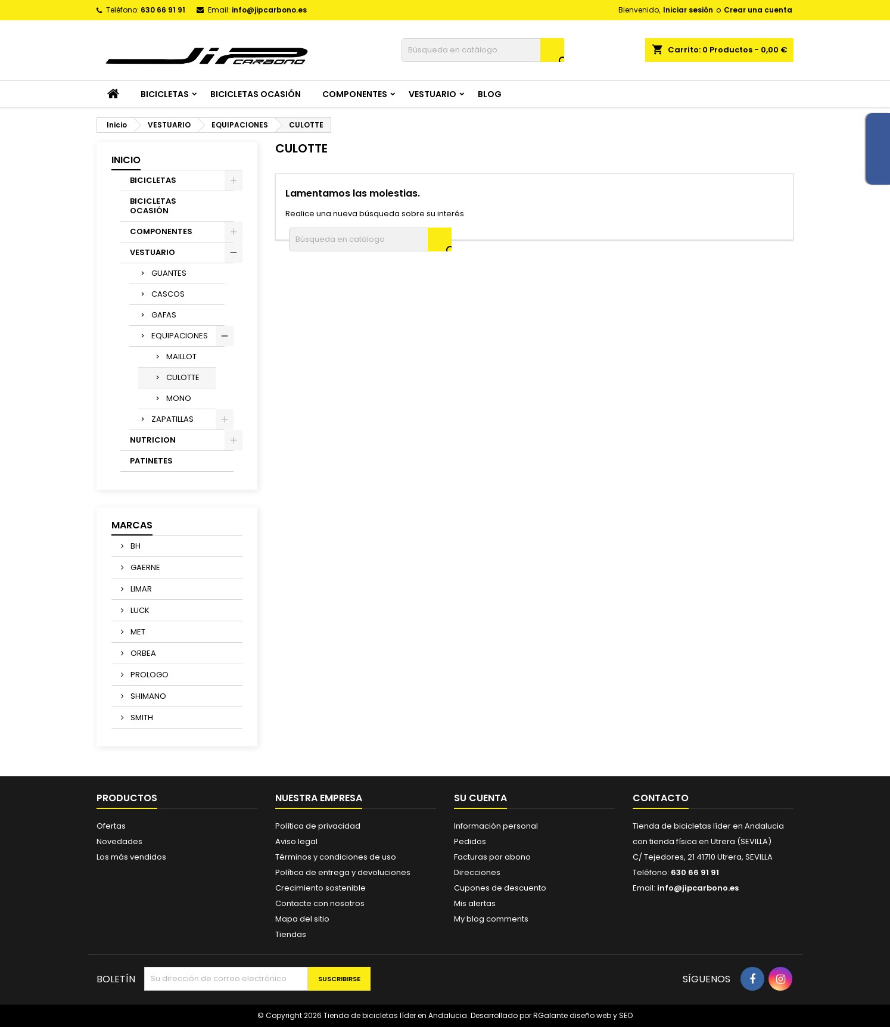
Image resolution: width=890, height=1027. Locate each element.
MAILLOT (181, 356)
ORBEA (142, 653)
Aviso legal (296, 841)
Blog (490, 94)
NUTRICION (153, 440)
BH (135, 546)
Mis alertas (475, 903)
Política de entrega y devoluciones (342, 872)
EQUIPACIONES (179, 335)
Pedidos (470, 841)
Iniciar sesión (688, 10)
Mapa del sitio (302, 919)
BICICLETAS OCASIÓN (255, 94)
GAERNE (144, 567)
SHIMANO (147, 696)
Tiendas (290, 934)
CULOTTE (183, 377)
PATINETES (151, 460)
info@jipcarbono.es (269, 10)
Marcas (132, 525)
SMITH (141, 717)
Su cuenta (480, 798)
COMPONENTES (354, 94)
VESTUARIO (432, 94)
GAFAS (163, 314)
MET (137, 631)
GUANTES (168, 273)
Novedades (119, 841)
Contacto (661, 798)
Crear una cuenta (758, 10)
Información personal (496, 826)
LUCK (139, 610)
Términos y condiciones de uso (335, 857)
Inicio (126, 160)
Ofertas (111, 826)
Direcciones (477, 872)
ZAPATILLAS (172, 419)
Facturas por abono (492, 857)
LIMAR (140, 589)
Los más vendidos (131, 857)
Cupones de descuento (500, 888)
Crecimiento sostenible (320, 888)
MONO (178, 398)
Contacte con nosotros (320, 903)
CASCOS (168, 294)
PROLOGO (149, 674)
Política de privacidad (317, 826)
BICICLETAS (165, 94)
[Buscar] (483, 50)
